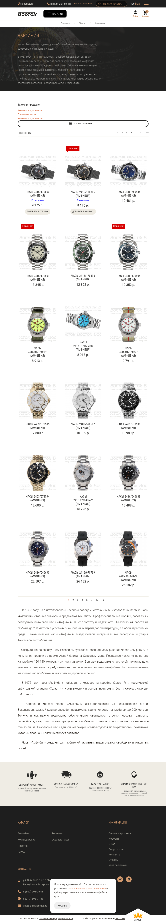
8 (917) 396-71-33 (33, 898)
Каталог (57, 13)
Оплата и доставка (120, 833)
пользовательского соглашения (87, 888)
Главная (65, 23)
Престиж (23, 845)
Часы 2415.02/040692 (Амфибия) (83, 500)
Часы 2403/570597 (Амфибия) (83, 426)
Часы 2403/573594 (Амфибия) (37, 498)
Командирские (26, 839)
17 (141, 132)
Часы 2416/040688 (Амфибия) (128, 498)
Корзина (145, 16)
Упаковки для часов (30, 118)
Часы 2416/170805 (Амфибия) (83, 193)
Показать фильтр (83, 123)
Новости (114, 838)
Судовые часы (27, 114)
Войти (135, 16)
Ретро (21, 852)
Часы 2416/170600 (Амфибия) (37, 193)
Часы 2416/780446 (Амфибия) (128, 193)
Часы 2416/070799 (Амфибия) (83, 574)
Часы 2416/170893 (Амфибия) (83, 277)
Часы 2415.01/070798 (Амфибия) (128, 576)
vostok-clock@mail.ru (35, 905)
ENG (139, 4)
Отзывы (113, 859)
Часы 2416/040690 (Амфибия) (37, 574)
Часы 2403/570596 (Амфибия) (128, 426)
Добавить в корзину (37, 211)
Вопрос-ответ (117, 849)
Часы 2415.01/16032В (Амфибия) (37, 352)
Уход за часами (118, 865)
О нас (112, 844)
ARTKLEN (120, 918)
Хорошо (62, 905)
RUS (133, 4)
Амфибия (23, 833)
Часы (82, 23)
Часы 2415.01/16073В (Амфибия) (128, 352)
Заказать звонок (83, 3)
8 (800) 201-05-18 (60, 3)
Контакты (115, 854)
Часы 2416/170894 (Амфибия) (128, 277)
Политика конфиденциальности (56, 918)
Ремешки (57, 833)
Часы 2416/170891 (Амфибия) (37, 277)
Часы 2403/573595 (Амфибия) (37, 426)
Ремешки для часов (30, 110)
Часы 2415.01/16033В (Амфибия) (83, 346)
